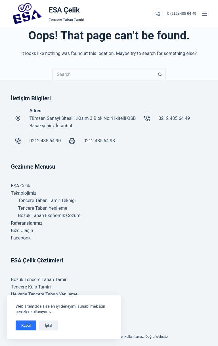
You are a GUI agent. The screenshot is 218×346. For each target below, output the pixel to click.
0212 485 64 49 (174, 118)
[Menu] (204, 13)
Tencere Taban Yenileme (42, 208)
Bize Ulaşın (22, 230)
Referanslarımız (26, 223)
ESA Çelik (64, 10)
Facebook (20, 238)
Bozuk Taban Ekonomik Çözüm (49, 215)
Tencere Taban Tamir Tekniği (47, 200)
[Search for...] (103, 74)
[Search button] (160, 74)
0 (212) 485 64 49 (181, 13)
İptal (48, 325)
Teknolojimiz (23, 193)
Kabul (26, 325)
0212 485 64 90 (45, 140)
